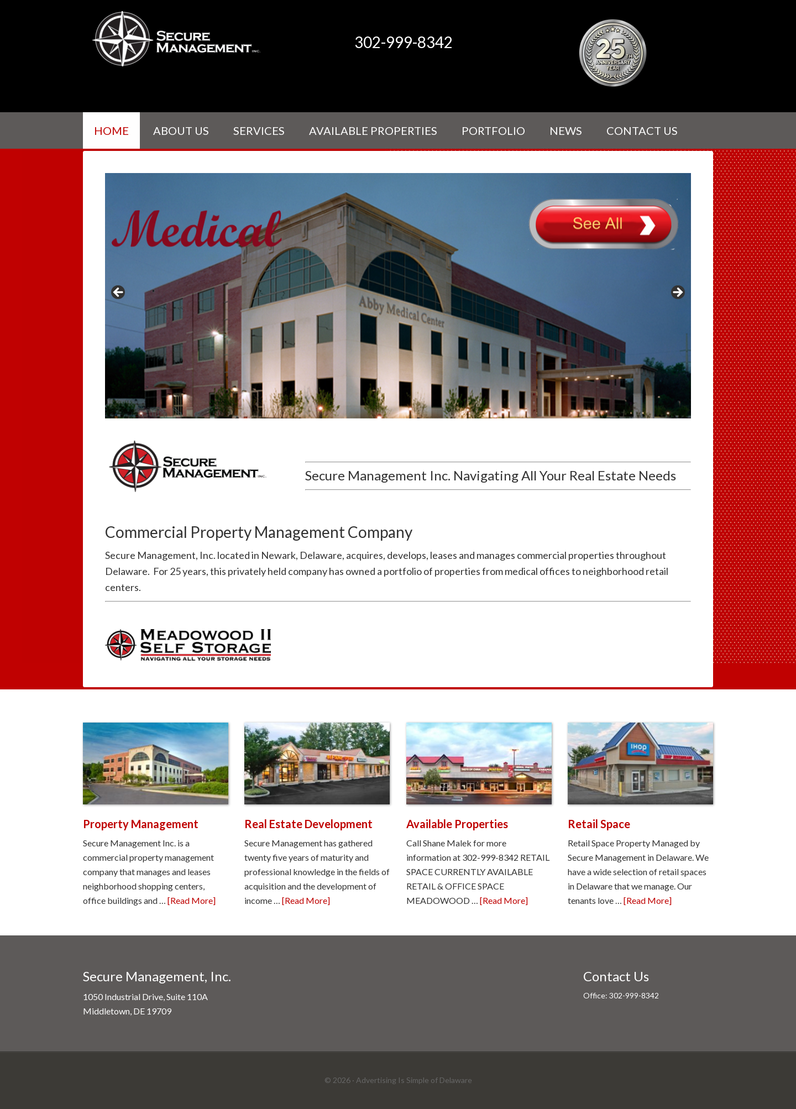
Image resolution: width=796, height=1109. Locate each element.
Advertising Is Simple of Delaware (414, 1080)
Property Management (140, 823)
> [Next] (677, 293)
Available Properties (457, 823)
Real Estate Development (308, 823)
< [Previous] (119, 293)
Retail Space (599, 823)
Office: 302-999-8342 (621, 995)
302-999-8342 (403, 42)
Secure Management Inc (177, 38)
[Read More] (191, 900)
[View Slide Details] (398, 295)
